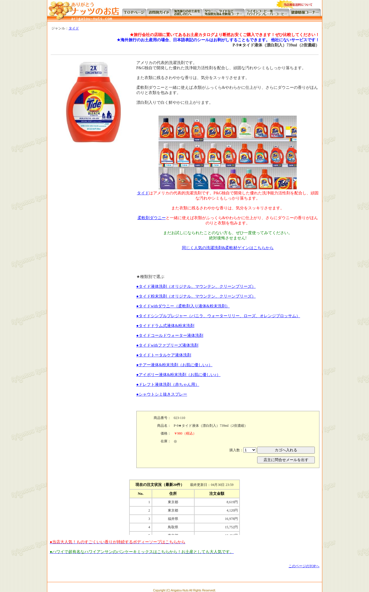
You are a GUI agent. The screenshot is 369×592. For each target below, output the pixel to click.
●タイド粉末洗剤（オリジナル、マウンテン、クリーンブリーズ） (196, 296)
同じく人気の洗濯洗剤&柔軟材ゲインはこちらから (228, 248)
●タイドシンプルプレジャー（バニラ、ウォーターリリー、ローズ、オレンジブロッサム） (218, 316)
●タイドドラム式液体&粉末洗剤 (165, 326)
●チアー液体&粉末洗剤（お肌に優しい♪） (174, 365)
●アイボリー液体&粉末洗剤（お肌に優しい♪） (178, 375)
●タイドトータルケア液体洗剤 (163, 355)
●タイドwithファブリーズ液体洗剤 (167, 345)
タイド (74, 28)
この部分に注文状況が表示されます (184, 506)
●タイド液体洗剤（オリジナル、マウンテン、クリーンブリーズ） (196, 286)
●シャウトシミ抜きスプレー (161, 394)
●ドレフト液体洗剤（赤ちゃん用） (167, 384)
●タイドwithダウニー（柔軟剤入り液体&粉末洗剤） (183, 306)
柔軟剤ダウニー (152, 218)
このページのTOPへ (304, 566)
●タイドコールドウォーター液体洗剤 (169, 335)
